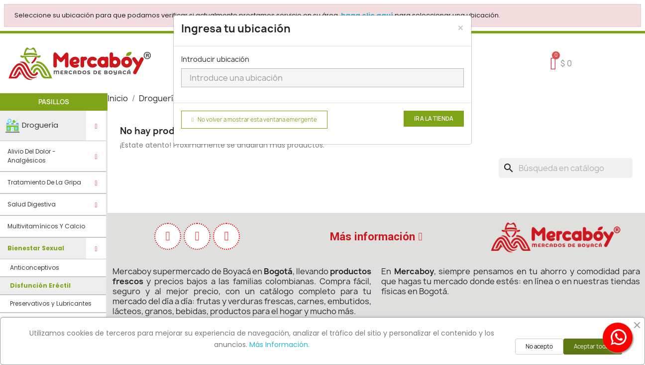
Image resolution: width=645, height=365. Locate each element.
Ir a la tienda (433, 119)
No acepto (539, 347)
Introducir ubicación (215, 59)
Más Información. (279, 345)
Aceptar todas (593, 347)
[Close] (460, 28)
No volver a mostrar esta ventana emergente (254, 120)
